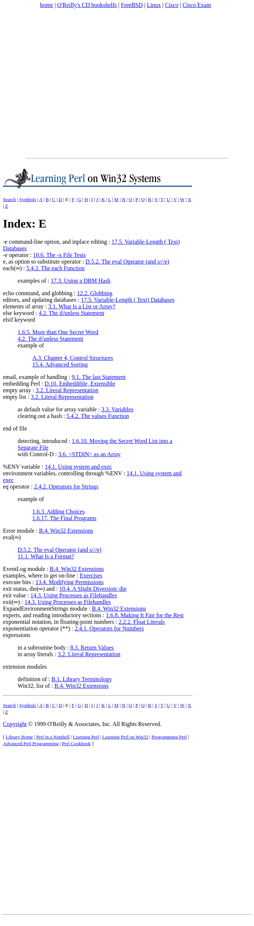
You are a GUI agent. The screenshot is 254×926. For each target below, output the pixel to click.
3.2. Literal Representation (67, 390)
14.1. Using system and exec (78, 467)
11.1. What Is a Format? (46, 556)
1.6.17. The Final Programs (64, 518)
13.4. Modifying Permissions (69, 582)
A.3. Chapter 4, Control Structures (72, 358)
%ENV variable (21, 467)
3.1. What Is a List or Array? (82, 306)
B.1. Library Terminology (81, 679)
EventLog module (24, 569)
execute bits (17, 582)
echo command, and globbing (37, 293)
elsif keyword (19, 320)
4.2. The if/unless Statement (71, 313)
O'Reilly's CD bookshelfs (87, 5)
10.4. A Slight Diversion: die (93, 589)
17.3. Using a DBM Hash (80, 281)
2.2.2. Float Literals (142, 622)
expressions (16, 635)
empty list (14, 397)
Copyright (15, 724)
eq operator (16, 486)
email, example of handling (35, 377)
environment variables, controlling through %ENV (62, 473)
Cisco (171, 5)
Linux (154, 5)
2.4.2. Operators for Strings (66, 486)
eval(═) (12, 537)
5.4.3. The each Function (55, 268)
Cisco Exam (196, 5)
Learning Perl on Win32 (125, 737)
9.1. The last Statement (99, 377)
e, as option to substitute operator (42, 261)
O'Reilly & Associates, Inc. (79, 724)
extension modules (25, 667)
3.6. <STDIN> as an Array (89, 454)
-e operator (16, 255)
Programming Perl (169, 737)
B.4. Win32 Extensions (66, 531)
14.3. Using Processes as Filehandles (73, 595)
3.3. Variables (117, 409)
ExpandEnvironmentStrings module (45, 608)
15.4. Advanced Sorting (60, 364)
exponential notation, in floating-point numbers (58, 622)
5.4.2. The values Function (97, 416)
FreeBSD (132, 5)
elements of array (23, 306)
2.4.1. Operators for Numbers (109, 628)
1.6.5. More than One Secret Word (58, 332)
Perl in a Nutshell (53, 737)
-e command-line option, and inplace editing (55, 242)
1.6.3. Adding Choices (58, 511)
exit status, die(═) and (29, 589)
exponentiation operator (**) (36, 628)
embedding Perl (21, 383)
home (46, 5)
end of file (15, 428)
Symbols (27, 199)
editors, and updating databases (39, 300)
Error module (19, 531)
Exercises (91, 575)
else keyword (18, 313)
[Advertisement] (69, 83)
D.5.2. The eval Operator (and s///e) (127, 261)
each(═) (12, 268)
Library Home (19, 737)
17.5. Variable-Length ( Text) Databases (127, 300)
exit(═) (11, 602)
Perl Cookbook (76, 743)
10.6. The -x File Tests (59, 255)
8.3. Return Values (92, 647)
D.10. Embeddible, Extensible (79, 383)
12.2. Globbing (94, 293)
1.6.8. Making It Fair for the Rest (145, 615)
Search (9, 199)
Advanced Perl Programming (31, 743)
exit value (14, 595)
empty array (17, 390)
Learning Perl (86, 737)
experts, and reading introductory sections (52, 615)
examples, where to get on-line (39, 575)
